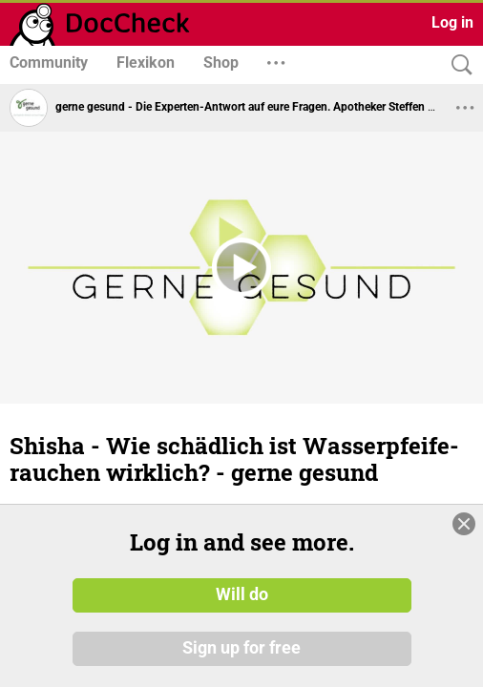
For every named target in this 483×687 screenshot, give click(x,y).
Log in (452, 22)
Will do (242, 625)
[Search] (457, 65)
